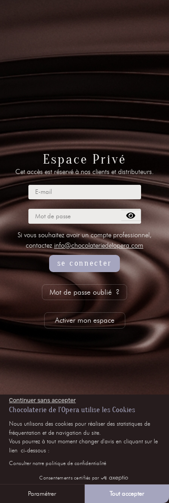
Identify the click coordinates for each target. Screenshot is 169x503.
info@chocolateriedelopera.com (98, 245)
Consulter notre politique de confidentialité (57, 463)
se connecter (84, 263)
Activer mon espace (84, 320)
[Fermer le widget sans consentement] (42, 400)
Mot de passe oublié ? (84, 292)
